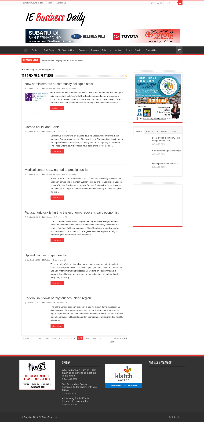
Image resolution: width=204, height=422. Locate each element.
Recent (139, 131)
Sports (128, 50)
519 (73, 338)
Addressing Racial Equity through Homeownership (75, 399)
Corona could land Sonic (42, 126)
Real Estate (49, 50)
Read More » (57, 112)
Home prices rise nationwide (165, 163)
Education (106, 50)
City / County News (67, 50)
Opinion (138, 50)
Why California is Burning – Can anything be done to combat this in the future (79, 372)
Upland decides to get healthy (46, 255)
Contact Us (61, 3)
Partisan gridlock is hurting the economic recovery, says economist (72, 212)
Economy (83, 50)
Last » (113, 341)
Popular (149, 131)
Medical (118, 50)
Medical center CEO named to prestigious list (56, 169)
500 (47, 338)
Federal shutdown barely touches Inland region (58, 298)
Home (51, 3)
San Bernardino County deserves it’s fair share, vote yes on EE (79, 386)
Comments (162, 131)
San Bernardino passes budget (166, 151)
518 (66, 338)
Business (36, 50)
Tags (173, 131)
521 (87, 338)
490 (39, 338)
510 (54, 338)
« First (26, 338)
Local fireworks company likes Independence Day (62, 60)
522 (94, 338)
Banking (95, 50)
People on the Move (52, 88)
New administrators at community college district (59, 84)
